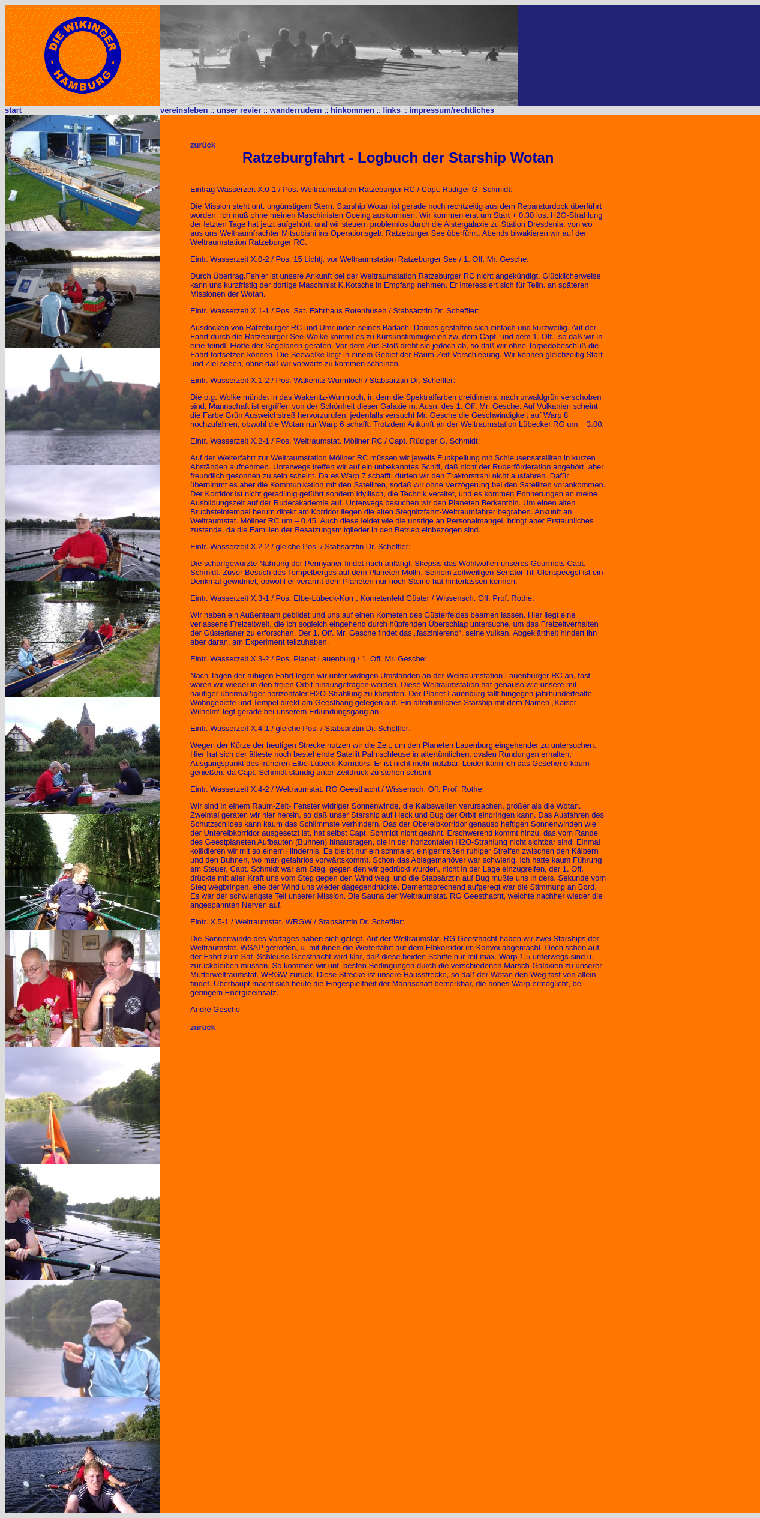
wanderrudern (296, 110)
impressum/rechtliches (451, 110)
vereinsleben (184, 110)
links (392, 110)
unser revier (239, 110)
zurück (202, 144)
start (13, 110)
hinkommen (352, 110)
